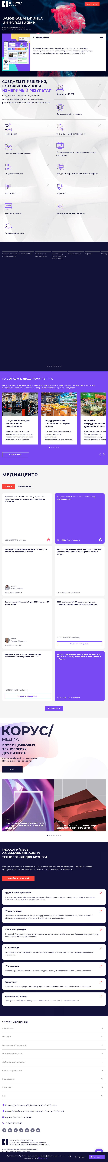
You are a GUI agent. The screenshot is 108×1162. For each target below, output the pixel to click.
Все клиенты (15, 455)
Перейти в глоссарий (18, 878)
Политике (42, 1158)
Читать (12, 769)
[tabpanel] (20, 418)
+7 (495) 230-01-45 (13, 1123)
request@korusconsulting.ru (18, 1117)
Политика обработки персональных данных (19, 1149)
